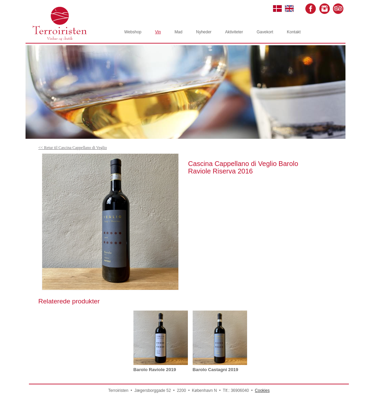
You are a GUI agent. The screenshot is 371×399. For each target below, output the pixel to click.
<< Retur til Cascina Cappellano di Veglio (72, 147)
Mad (178, 32)
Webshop (132, 32)
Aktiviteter (234, 32)
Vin (158, 32)
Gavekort (265, 32)
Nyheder (203, 32)
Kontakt (294, 32)
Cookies (262, 390)
